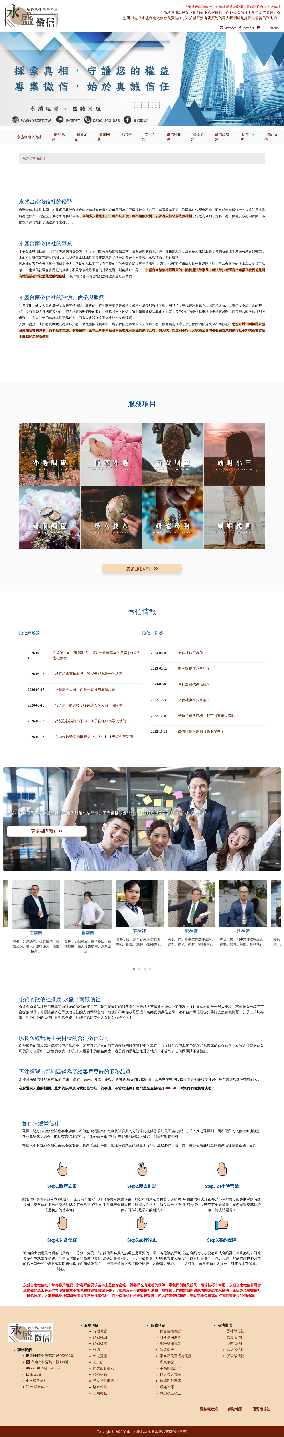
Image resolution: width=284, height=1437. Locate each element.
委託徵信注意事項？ (194, 668)
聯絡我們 (270, 137)
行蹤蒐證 (100, 1331)
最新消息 (81, 137)
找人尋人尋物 (170, 1374)
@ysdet (228, 28)
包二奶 (98, 1362)
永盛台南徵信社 (29, 137)
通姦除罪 (167, 1387)
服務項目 (126, 137)
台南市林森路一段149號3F (49, 1362)
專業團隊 (103, 137)
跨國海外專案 (170, 1381)
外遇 (96, 1350)
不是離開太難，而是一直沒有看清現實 (85, 689)
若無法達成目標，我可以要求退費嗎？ (208, 716)
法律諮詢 (197, 137)
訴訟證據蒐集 (170, 1343)
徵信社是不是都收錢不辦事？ (201, 731)
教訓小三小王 (170, 1393)
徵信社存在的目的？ (194, 700)
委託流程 (148, 137)
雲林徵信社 (235, 1331)
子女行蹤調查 (103, 1381)
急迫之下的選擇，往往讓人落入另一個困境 (88, 705)
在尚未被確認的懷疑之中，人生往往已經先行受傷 (94, 737)
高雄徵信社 (235, 1350)
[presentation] (140, 963)
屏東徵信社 (235, 1356)
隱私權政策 (209, 1409)
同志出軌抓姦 (103, 1368)
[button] (134, 969)
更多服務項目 (142, 568)
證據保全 (167, 1350)
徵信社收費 (173, 137)
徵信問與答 (247, 137)
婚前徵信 (100, 1374)
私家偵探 (167, 1362)
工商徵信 (100, 1393)
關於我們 (58, 137)
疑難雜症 (100, 1387)
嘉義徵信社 (235, 1337)
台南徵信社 (235, 1343)
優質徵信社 (261, 1409)
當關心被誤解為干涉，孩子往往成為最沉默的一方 (94, 721)
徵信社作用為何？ (192, 653)
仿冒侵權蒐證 (170, 1331)
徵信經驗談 (222, 137)
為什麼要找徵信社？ (194, 684)
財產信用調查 (170, 1337)
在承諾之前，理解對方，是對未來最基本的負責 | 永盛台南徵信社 (96, 655)
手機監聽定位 (170, 1368)
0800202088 (269, 28)
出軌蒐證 (100, 1356)
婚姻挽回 (100, 1337)
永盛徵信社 (36, 1380)
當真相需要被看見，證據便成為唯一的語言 (88, 674)
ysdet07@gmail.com (43, 1368)
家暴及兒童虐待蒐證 (176, 1356)
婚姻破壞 (100, 1343)
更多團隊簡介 (47, 831)
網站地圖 (235, 1409)
